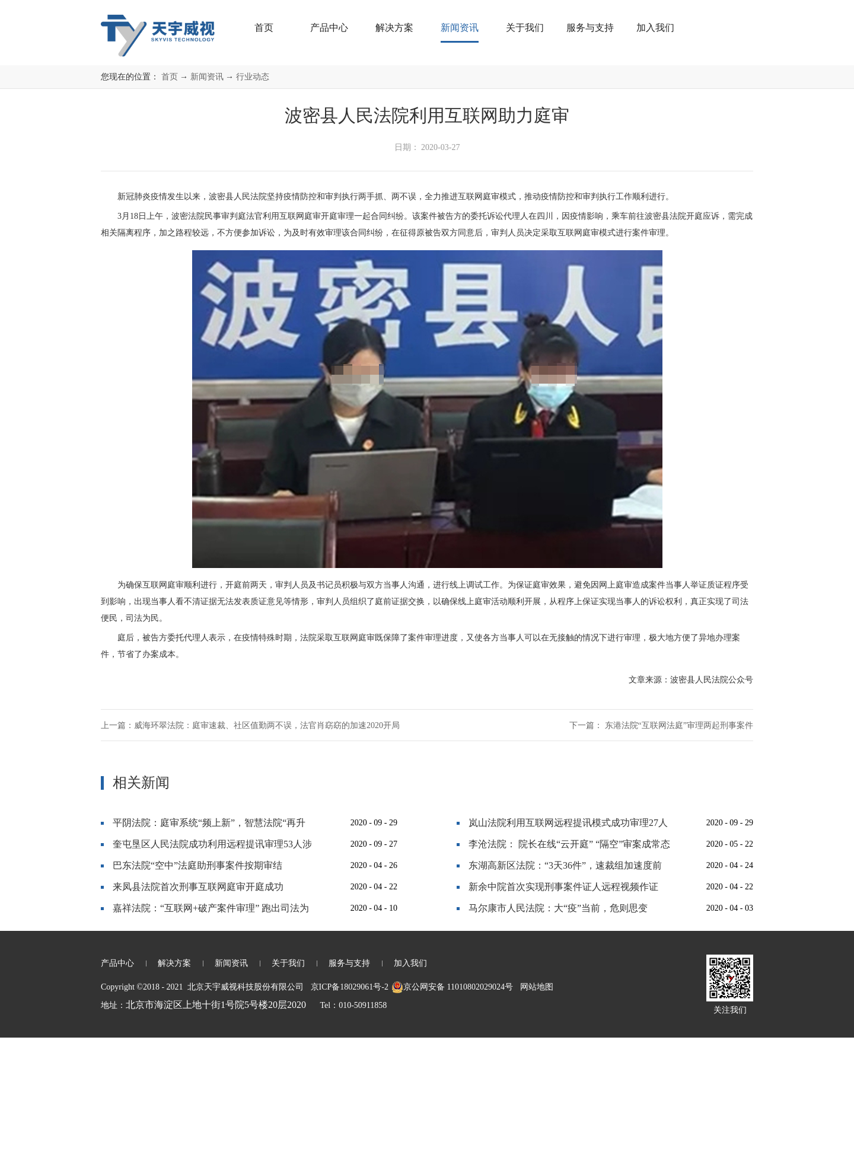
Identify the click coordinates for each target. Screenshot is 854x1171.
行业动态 (252, 210)
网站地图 (534, 1120)
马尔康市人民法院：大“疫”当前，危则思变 (558, 1041)
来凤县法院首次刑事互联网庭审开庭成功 (198, 1020)
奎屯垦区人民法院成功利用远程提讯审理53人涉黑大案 (212, 980)
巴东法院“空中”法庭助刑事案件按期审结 (197, 999)
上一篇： (250, 858)
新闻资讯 (207, 210)
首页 (263, 28)
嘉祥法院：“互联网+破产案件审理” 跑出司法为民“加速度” (211, 1044)
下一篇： (661, 858)
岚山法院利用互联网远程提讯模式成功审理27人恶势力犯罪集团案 (568, 959)
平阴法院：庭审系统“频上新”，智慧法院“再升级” (209, 959)
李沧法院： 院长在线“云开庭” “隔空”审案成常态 (569, 977)
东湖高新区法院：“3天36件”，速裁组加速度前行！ (565, 1002)
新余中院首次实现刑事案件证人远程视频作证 (563, 1020)
